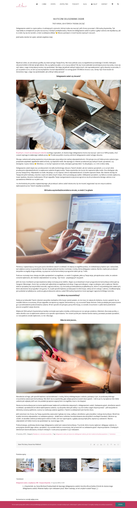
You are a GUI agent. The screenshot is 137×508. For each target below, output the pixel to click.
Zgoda (120, 504)
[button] (118, 4)
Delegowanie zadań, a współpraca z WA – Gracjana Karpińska (33, 483)
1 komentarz (112, 434)
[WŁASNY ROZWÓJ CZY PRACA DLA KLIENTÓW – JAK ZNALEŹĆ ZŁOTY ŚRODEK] (46, 465)
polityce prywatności (107, 504)
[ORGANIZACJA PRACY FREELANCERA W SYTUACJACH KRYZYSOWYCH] (90, 465)
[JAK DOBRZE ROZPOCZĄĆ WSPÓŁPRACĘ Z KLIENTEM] (25, 465)
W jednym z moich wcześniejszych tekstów (31, 153)
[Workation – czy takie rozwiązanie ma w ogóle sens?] (111, 465)
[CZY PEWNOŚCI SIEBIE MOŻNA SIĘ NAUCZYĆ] (68, 465)
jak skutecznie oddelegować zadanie (76, 434)
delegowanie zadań (61, 434)
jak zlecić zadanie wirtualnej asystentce (97, 434)
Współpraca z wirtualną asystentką (42, 434)
